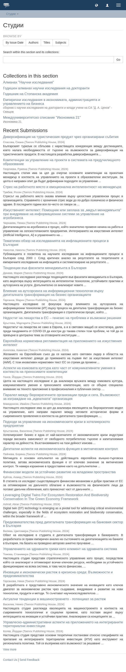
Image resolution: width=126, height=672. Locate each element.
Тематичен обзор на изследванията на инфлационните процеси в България (56, 243)
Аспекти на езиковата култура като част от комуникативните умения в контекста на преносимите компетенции (59, 370)
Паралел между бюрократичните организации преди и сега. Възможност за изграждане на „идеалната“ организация (61, 397)
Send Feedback (29, 659)
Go (118, 59)
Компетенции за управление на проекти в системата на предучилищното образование (61, 162)
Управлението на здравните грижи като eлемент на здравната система (60, 549)
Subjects (60, 42)
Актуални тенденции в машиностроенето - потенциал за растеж (54, 599)
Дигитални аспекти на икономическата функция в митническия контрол (60, 449)
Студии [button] (12, 13)
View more (9, 649)
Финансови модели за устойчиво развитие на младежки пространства (59, 472)
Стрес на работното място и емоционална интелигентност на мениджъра (62, 187)
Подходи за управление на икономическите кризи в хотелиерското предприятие (56, 424)
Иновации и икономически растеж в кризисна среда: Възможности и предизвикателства (58, 574)
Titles (46, 42)
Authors (33, 42)
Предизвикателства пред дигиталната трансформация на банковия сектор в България (63, 524)
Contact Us (10, 659)
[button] (96, 5)
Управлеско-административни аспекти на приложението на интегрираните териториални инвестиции (63, 624)
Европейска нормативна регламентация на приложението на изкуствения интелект (62, 343)
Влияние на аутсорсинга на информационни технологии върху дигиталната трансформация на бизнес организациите (53, 293)
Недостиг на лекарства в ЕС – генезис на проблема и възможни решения (62, 318)
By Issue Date (14, 42)
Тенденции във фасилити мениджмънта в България (45, 268)
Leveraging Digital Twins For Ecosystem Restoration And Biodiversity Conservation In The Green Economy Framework (56, 497)
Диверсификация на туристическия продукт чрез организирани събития (60, 137)
